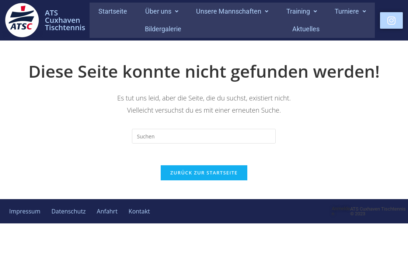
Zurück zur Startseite (204, 173)
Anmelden (341, 212)
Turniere (350, 11)
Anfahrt (107, 212)
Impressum (24, 212)
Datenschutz (68, 212)
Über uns (161, 11)
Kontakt (139, 212)
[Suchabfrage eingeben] (204, 136)
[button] (161, 11)
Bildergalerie (163, 29)
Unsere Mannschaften (232, 11)
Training (301, 11)
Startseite (112, 11)
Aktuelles (306, 29)
